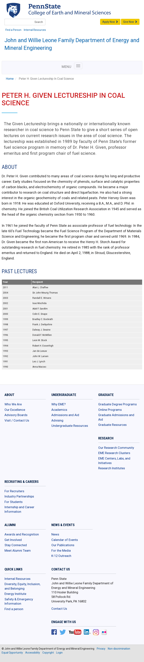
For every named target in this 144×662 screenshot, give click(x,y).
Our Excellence (14, 410)
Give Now (130, 21)
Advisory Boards (15, 415)
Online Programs (110, 410)
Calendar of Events (64, 540)
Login (59, 652)
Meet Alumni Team (17, 550)
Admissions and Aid (65, 415)
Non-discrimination (119, 648)
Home (10, 78)
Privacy (101, 648)
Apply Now (110, 21)
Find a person (13, 609)
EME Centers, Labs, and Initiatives (114, 460)
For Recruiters (14, 491)
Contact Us (59, 608)
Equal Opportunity (12, 652)
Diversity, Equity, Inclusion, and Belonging (22, 586)
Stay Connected (15, 545)
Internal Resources (35, 29)
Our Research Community (116, 448)
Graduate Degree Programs (117, 404)
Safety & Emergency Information (18, 601)
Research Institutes (111, 468)
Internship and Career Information (19, 509)
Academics (59, 410)
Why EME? (58, 404)
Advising (57, 420)
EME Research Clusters (114, 453)
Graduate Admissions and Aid (116, 417)
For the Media (61, 550)
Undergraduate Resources (69, 426)
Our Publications (62, 545)
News (55, 534)
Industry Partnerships (19, 496)
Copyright (48, 652)
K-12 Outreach (61, 556)
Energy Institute (15, 594)
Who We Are (13, 404)
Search (38, 22)
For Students (13, 502)
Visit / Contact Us (16, 420)
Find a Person (13, 29)
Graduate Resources (112, 425)
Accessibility (32, 652)
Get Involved (13, 540)
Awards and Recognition (21, 534)
